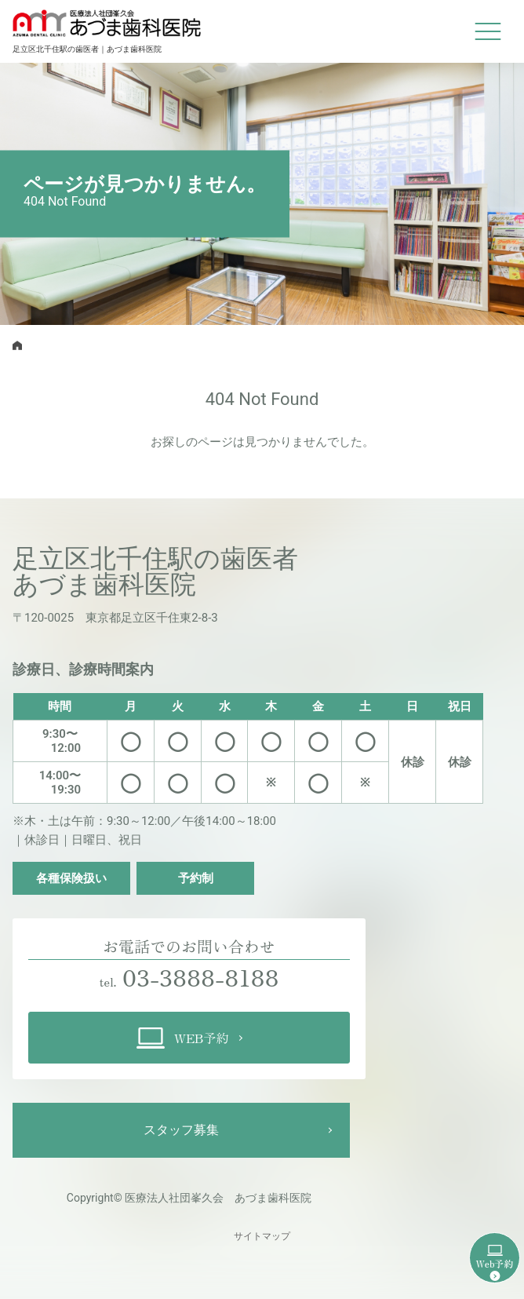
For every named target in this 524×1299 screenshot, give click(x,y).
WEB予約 (182, 1038)
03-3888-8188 (200, 976)
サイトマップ (262, 1236)
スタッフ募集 (181, 1129)
